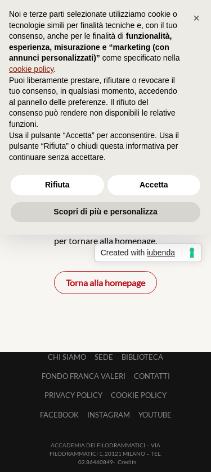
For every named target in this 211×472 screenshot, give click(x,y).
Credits (127, 462)
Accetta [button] (154, 184)
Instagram (108, 414)
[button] (196, 18)
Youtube (155, 414)
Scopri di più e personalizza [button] (105, 211)
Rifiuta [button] (57, 184)
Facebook (59, 414)
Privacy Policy (73, 395)
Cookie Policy (139, 395)
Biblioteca (142, 356)
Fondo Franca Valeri (83, 376)
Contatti (152, 376)
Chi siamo (67, 356)
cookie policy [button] (31, 69)
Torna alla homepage (105, 282)
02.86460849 (95, 462)
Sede (104, 356)
